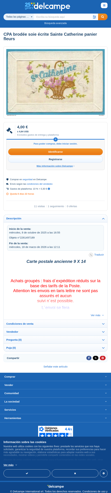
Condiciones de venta (19, 317)
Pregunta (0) (14, 333)
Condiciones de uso (94, 485)
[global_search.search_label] (66, 17)
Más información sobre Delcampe (55, 166)
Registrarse (55, 159)
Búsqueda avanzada (55, 23)
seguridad (28, 179)
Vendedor (12, 325)
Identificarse (55, 151)
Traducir (96, 255)
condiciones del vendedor (39, 184)
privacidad (101, 488)
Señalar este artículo (56, 360)
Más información (63, 465)
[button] (94, 17)
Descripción (13, 218)
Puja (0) (11, 342)
